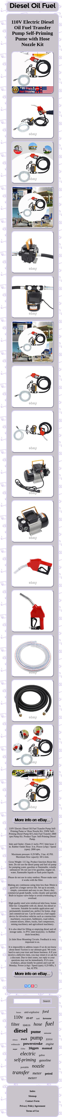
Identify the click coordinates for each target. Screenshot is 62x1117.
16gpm (34, 1048)
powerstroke (32, 1043)
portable (25, 1067)
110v (18, 1017)
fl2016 (49, 1039)
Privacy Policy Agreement (32, 1106)
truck (24, 1039)
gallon (42, 1055)
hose (38, 1024)
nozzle (38, 1066)
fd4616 (26, 1025)
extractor (47, 1033)
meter (37, 1073)
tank (38, 1018)
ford (45, 1011)
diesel (21, 1030)
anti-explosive (31, 1012)
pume (36, 1031)
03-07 (29, 1018)
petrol (49, 1073)
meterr (32, 1078)
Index (32, 1091)
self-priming (25, 1059)
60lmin (15, 1040)
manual (47, 1048)
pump (36, 1038)
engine (50, 1044)
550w (23, 1048)
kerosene (47, 1018)
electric (28, 1053)
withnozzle (15, 1044)
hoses (18, 1012)
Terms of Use (32, 1111)
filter (15, 1024)
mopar (15, 1049)
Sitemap (32, 1096)
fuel (49, 1024)
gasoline (45, 1060)
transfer (21, 1072)
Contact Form (32, 1101)
